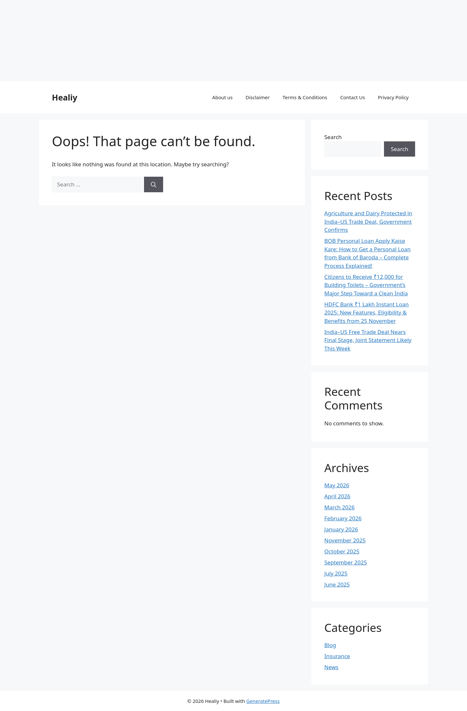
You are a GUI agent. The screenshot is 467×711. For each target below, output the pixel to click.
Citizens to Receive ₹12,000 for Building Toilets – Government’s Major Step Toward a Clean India (366, 285)
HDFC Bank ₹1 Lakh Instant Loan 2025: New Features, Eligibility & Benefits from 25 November (366, 313)
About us (222, 97)
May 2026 (336, 485)
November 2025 (344, 540)
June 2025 (337, 584)
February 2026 (343, 518)
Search (333, 137)
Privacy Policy (393, 97)
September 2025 (345, 562)
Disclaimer (257, 97)
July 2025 (336, 573)
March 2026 (339, 507)
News (331, 667)
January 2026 (341, 529)
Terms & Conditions (304, 97)
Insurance (337, 656)
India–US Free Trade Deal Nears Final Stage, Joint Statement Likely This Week (368, 340)
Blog (330, 645)
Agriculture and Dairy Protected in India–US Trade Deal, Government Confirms (368, 221)
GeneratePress (263, 701)
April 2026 (337, 496)
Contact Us (352, 97)
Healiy (64, 97)
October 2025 (341, 551)
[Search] (153, 184)
